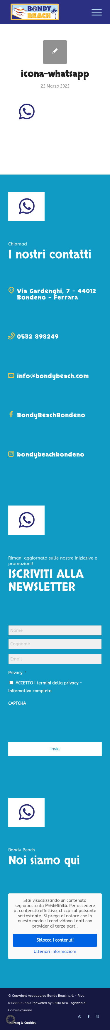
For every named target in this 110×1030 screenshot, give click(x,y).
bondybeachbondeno (50, 455)
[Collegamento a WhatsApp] (79, 1016)
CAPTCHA (17, 703)
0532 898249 (38, 337)
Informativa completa (30, 691)
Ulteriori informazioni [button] (55, 951)
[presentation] (52, 721)
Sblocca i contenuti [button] (55, 940)
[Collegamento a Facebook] (88, 1016)
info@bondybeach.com (53, 376)
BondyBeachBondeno (51, 415)
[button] (10, 1019)
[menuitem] (94, 12)
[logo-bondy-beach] (45, 12)
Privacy (17, 672)
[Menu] (94, 12)
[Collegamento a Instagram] (97, 1016)
